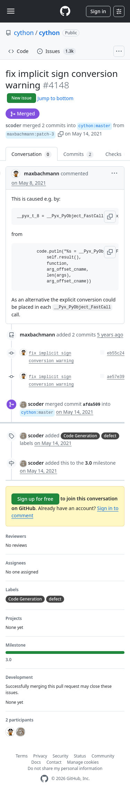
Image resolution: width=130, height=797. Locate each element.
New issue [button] (21, 98)
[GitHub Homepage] (44, 778)
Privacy (40, 756)
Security (60, 756)
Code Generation (80, 436)
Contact (53, 762)
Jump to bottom (55, 98)
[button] (60, 133)
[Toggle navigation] (11, 11)
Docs (36, 762)
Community (103, 756)
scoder (13, 125)
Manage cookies (82, 762)
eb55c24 (115, 353)
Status (80, 756)
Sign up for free (35, 499)
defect (110, 436)
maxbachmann (41, 173)
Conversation (31, 154)
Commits (78, 154)
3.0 (88, 462)
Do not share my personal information (65, 768)
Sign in (98, 11)
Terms (22, 756)
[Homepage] (65, 11)
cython (24, 32)
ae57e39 (115, 377)
